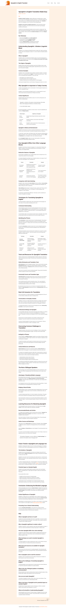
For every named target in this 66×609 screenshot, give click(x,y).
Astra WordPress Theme (43, 606)
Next (19, 16)
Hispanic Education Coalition (37, 502)
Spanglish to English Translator (19, 3)
